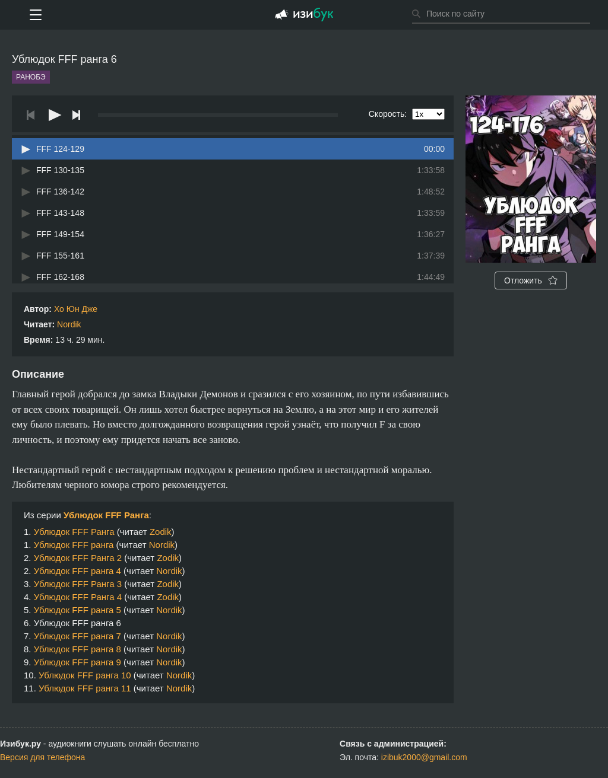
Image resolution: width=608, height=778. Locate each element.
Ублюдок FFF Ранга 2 (78, 558)
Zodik (161, 532)
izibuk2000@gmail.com (424, 757)
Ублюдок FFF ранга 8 (77, 649)
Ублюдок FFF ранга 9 (77, 662)
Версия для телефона (42, 757)
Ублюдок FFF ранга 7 (77, 636)
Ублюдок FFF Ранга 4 (78, 597)
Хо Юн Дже (75, 309)
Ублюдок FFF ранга (74, 545)
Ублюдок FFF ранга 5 (77, 610)
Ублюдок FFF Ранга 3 (78, 584)
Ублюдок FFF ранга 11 (85, 688)
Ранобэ (31, 77)
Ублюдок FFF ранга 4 (77, 571)
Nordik (69, 324)
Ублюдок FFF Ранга (106, 515)
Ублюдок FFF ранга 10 (85, 675)
